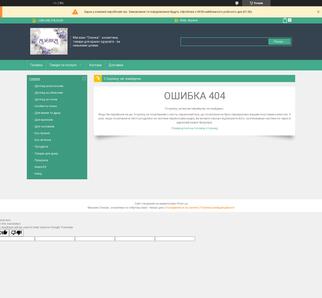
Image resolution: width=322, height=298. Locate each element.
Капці (38, 173)
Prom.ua (182, 203)
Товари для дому (46, 153)
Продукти (41, 146)
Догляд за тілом (46, 99)
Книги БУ (41, 167)
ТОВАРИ (34, 79)
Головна (36, 65)
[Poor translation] (16, 233)
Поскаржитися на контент (181, 207)
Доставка (116, 65)
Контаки (95, 65)
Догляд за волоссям (49, 86)
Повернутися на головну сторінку (195, 128)
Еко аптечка (43, 140)
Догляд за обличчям (49, 92)
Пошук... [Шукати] (279, 41)
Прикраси (41, 160)
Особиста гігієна (46, 106)
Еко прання (42, 133)
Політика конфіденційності (217, 207)
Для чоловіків (44, 126)
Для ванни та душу (47, 112)
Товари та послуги (62, 65)
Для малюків (44, 119)
